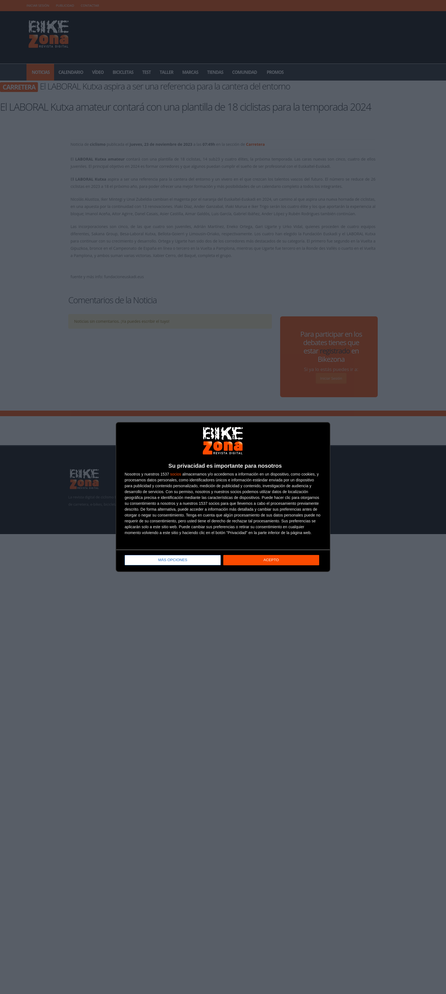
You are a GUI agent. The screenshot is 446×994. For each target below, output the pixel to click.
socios (175, 474)
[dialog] (223, 497)
